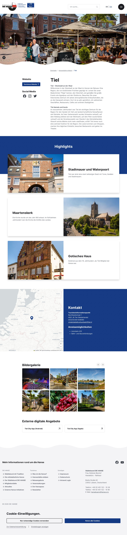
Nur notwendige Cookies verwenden (34, 521)
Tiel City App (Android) (34, 429)
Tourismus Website (31, 84)
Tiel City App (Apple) (75, 429)
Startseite (53, 70)
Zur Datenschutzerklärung (16, 527)
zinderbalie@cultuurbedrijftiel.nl (80, 322)
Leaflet (36, 350)
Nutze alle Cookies (92, 521)
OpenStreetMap (45, 350)
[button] (32, 318)
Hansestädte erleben (65, 70)
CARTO (61, 350)
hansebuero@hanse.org (100, 492)
